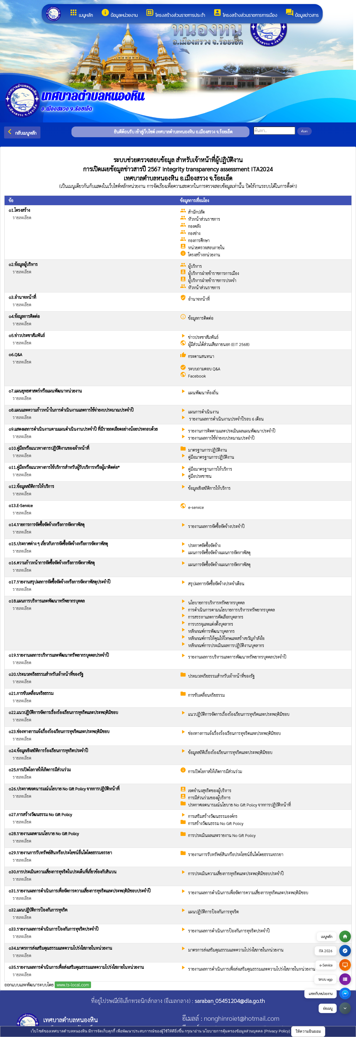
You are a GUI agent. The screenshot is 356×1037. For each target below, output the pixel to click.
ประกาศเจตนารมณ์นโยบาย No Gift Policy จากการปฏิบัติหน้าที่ (239, 804)
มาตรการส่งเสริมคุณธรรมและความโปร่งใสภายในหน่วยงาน (236, 949)
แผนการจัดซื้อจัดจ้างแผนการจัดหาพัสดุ (219, 552)
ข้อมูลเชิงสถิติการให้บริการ (209, 488)
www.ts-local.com (73, 984)
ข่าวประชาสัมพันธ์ (203, 337)
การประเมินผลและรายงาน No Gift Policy (222, 835)
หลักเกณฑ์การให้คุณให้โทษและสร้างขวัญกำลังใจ (226, 638)
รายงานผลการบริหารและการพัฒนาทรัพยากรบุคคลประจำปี (237, 657)
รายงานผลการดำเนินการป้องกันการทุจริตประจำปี (229, 930)
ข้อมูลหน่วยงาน (119, 13)
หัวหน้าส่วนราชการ (204, 219)
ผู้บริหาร (195, 266)
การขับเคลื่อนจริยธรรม (206, 695)
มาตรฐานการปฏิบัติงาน (207, 450)
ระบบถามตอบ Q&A (204, 368)
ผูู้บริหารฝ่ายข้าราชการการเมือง (213, 273)
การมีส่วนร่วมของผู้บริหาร (209, 797)
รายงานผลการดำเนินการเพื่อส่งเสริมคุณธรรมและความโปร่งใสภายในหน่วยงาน (251, 969)
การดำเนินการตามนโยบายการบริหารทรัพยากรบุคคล (231, 609)
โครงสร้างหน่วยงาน (204, 254)
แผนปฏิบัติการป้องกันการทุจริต (213, 911)
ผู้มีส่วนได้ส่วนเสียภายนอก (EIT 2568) (218, 344)
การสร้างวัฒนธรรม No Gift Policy (215, 823)
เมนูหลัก (81, 13)
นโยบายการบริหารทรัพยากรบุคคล (216, 602)
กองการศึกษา (199, 240)
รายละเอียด (22, 217)
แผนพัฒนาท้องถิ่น (203, 392)
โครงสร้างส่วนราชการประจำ (175, 13)
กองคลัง (194, 226)
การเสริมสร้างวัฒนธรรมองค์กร (213, 816)
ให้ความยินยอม (308, 1031)
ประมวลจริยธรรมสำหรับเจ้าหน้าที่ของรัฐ (221, 676)
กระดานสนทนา (201, 356)
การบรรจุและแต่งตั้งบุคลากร (210, 624)
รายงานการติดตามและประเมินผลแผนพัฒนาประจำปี (231, 430)
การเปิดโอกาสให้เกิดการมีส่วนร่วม (215, 771)
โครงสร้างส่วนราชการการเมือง (245, 13)
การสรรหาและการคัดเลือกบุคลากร (215, 617)
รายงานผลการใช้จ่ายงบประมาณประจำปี (221, 438)
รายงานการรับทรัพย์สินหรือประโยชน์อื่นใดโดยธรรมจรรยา (235, 854)
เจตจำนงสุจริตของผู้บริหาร (209, 790)
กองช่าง (194, 233)
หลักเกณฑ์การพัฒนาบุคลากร (211, 631)
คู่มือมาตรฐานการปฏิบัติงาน (211, 457)
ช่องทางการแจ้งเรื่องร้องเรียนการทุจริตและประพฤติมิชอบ (234, 733)
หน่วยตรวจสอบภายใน (206, 247)
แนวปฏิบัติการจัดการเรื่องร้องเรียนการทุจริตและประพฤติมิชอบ (238, 714)
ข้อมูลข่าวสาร (302, 13)
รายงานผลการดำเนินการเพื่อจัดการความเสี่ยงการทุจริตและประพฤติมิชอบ (248, 892)
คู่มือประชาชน (200, 476)
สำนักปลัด (196, 212)
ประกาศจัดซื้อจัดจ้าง (204, 545)
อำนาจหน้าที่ (199, 299)
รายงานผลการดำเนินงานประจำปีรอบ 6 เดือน (226, 419)
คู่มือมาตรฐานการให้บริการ (210, 469)
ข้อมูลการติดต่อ (200, 318)
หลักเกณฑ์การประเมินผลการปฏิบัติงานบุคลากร (226, 645)
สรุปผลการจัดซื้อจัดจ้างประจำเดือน (216, 583)
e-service (196, 507)
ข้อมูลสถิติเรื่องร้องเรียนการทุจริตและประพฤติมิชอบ (230, 752)
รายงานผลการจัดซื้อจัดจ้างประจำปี (216, 526)
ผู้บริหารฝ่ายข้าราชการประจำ (212, 280)
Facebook (197, 376)
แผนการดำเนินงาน (203, 411)
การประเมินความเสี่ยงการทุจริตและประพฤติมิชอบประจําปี (236, 873)
